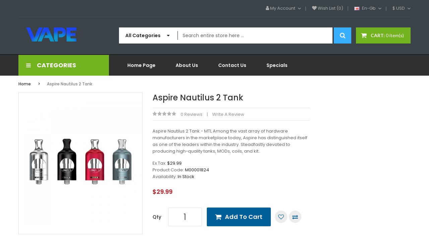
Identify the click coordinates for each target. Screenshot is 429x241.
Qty (156, 217)
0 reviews (191, 114)
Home (24, 84)
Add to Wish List (281, 217)
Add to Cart (243, 217)
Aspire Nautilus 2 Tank (69, 84)
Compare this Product (295, 217)
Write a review (228, 114)
